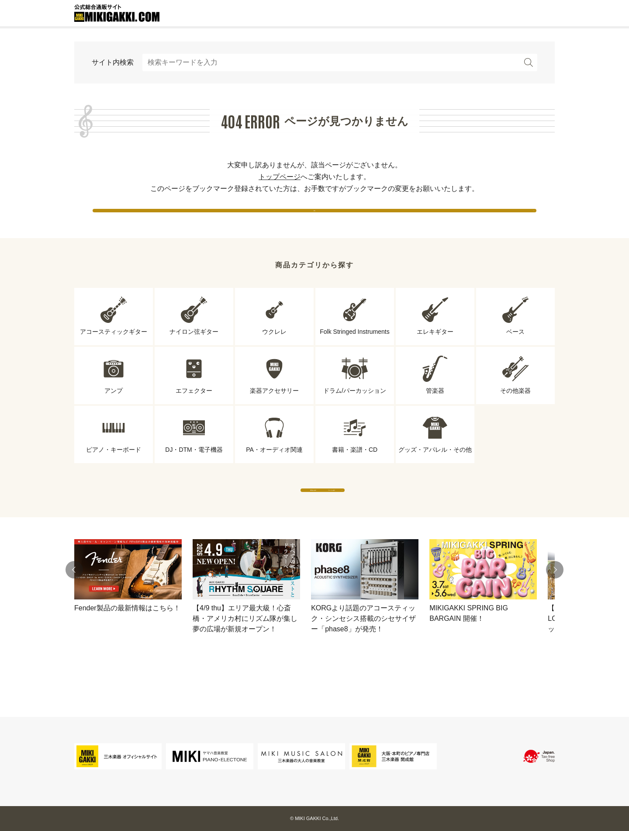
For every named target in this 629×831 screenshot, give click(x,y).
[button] (74, 604)
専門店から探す (233, 515)
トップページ (280, 176)
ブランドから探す (395, 515)
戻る (314, 218)
